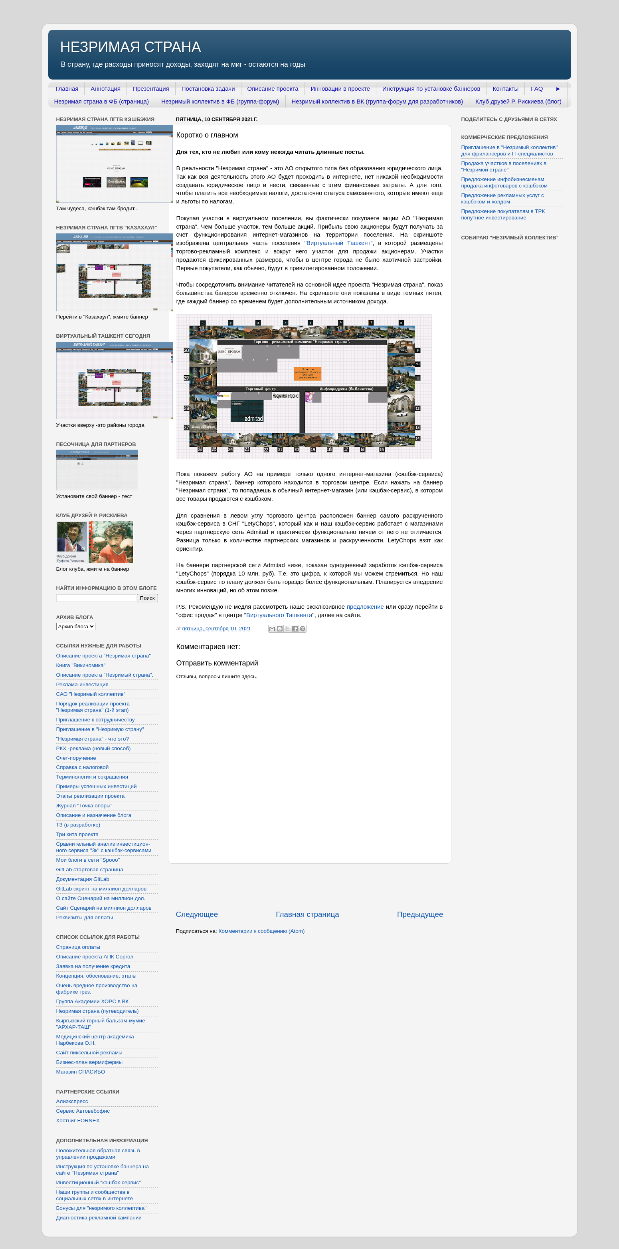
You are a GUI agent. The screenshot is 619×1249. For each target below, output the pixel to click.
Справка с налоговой (82, 767)
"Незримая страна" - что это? (92, 739)
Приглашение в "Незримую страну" (100, 729)
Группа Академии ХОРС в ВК (92, 1001)
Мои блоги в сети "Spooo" (88, 860)
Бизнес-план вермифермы (89, 1062)
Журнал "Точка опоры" (84, 806)
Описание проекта (273, 88)
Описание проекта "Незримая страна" (103, 656)
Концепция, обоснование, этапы (96, 976)
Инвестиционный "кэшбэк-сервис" (98, 1182)
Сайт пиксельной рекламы (89, 1053)
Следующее (197, 914)
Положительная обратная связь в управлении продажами (98, 1153)
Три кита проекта (77, 834)
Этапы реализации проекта (90, 796)
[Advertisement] (309, 886)
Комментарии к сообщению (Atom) (262, 931)
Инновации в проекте (340, 88)
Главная (66, 88)
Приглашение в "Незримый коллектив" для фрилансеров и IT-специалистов (509, 150)
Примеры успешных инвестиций (96, 786)
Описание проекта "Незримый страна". (105, 675)
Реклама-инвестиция (82, 684)
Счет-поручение (76, 758)
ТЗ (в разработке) (78, 825)
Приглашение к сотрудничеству (95, 720)
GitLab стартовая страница (89, 870)
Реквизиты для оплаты (84, 917)
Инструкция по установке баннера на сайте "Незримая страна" (102, 1169)
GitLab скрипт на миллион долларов (101, 889)
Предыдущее (420, 914)
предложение (365, 607)
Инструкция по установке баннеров (431, 88)
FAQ (537, 88)
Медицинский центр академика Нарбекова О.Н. (95, 1040)
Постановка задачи (208, 88)
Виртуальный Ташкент (338, 243)
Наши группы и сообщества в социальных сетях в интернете (94, 1195)
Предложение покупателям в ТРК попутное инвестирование (503, 214)
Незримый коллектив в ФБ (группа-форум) (220, 101)
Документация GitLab (82, 879)
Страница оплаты (78, 947)
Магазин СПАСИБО (80, 1072)
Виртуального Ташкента (279, 615)
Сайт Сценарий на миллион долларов (104, 908)
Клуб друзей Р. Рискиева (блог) (518, 101)
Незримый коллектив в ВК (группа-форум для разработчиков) (377, 101)
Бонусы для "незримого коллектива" (101, 1208)
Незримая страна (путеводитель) (97, 1011)
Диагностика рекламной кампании (99, 1218)
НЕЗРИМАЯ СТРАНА (130, 47)
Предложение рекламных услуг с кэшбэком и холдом (502, 198)
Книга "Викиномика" (81, 665)
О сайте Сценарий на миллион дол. (101, 898)
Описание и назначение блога (93, 815)
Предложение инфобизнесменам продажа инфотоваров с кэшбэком (504, 182)
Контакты (506, 88)
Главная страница (307, 914)
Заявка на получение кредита (93, 966)
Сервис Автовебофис (83, 1111)
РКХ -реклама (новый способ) (93, 748)
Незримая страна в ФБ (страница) (101, 101)
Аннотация (106, 88)
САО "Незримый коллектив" (91, 694)
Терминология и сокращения (92, 777)
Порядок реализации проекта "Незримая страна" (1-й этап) (93, 707)
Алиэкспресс (72, 1101)
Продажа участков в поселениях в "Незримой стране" (504, 166)
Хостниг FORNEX (78, 1121)
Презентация (151, 88)
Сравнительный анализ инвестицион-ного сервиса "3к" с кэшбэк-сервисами (104, 847)
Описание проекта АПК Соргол (95, 957)
